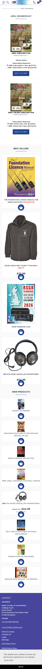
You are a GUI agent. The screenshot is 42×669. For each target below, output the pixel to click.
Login (4, 637)
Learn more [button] (8, 660)
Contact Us (6, 634)
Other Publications (13, 8)
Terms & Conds (8, 632)
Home (4, 8)
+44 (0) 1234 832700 (10, 622)
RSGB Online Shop (9, 648)
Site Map (5, 640)
